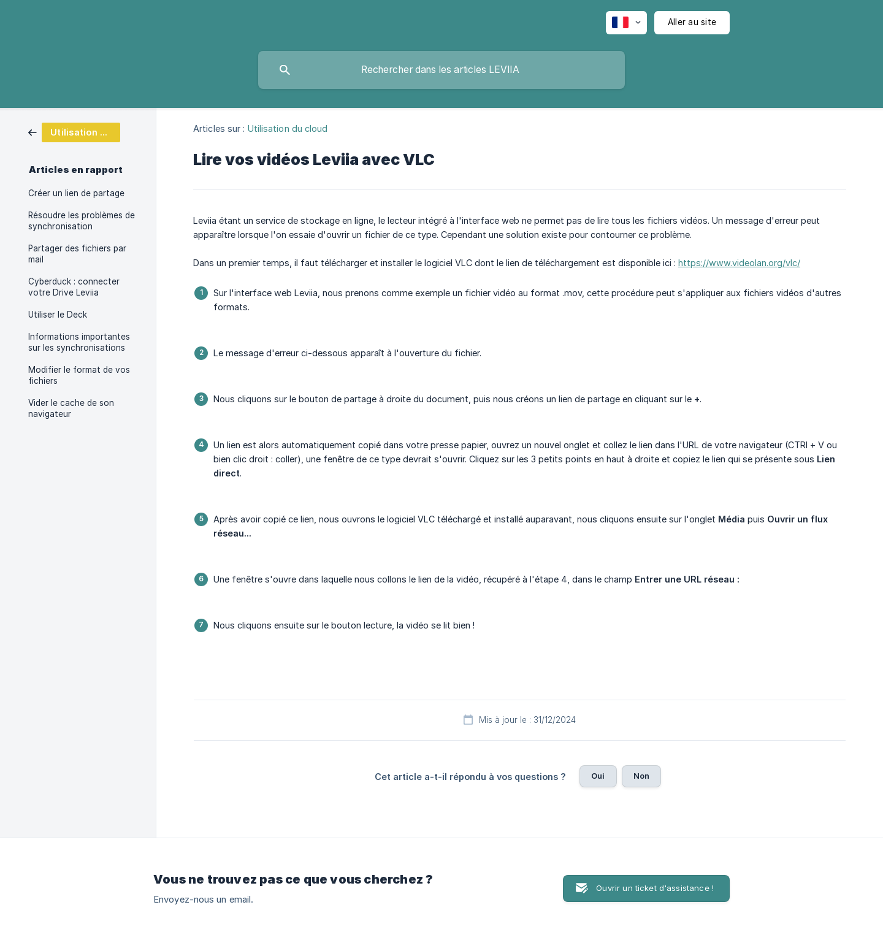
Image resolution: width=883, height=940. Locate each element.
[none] (626, 22)
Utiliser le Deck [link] (57, 314)
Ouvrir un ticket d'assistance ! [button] (655, 888)
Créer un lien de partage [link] (76, 193)
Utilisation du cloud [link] (288, 128)
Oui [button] (598, 776)
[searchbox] (441, 70)
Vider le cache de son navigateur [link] (71, 408)
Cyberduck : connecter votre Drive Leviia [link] (74, 287)
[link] (74, 131)
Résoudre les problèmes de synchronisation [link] (81, 220)
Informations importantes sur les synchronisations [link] (79, 342)
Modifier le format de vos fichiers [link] (79, 375)
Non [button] (641, 776)
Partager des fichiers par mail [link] (77, 253)
